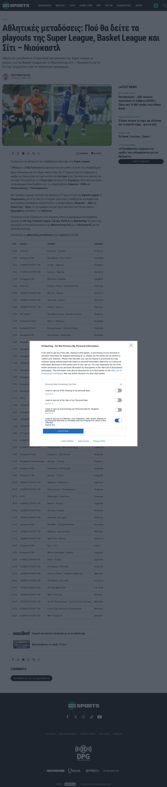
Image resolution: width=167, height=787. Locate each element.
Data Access (83, 441)
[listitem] (83, 384)
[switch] (118, 390)
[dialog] (83, 393)
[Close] (132, 346)
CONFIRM (63, 431)
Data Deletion (68, 441)
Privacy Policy (99, 441)
